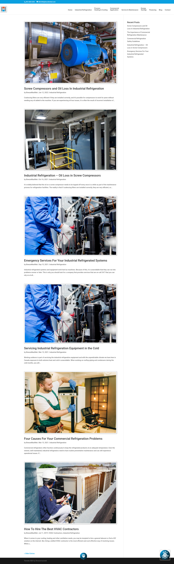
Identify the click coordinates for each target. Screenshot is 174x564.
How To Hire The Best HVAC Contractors (51, 529)
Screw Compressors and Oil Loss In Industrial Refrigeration (64, 88)
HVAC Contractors (55, 533)
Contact (168, 10)
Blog (160, 10)
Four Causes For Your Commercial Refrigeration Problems (63, 438)
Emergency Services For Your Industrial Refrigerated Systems (65, 260)
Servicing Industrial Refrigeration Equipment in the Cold (61, 348)
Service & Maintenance (129, 10)
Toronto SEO (28, 561)
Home (70, 10)
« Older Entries (29, 553)
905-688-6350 (30, 2)
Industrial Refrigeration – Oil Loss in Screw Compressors (62, 175)
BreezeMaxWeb (32, 92)
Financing (152, 10)
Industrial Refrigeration (83, 10)
